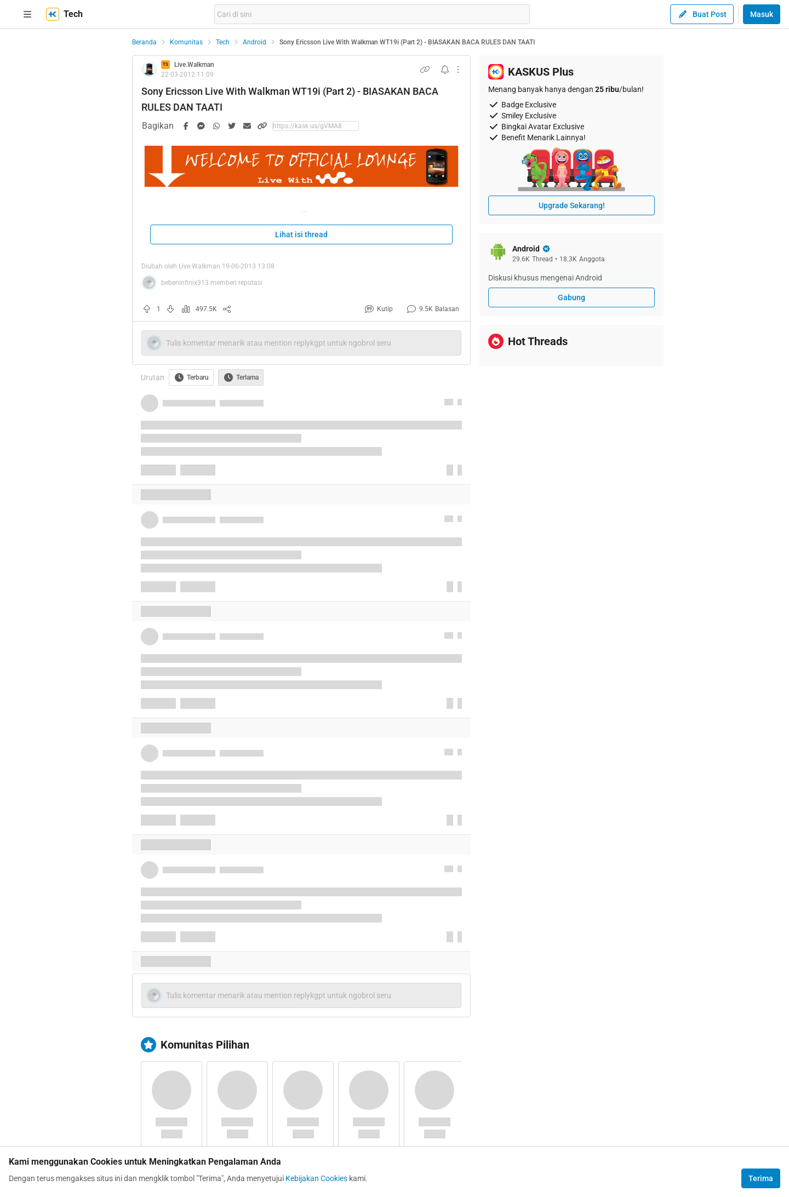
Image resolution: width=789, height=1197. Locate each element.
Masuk (761, 14)
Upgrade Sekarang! (572, 205)
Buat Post (702, 14)
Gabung (571, 297)
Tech (223, 42)
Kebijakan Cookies (316, 1178)
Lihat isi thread (301, 234)
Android (254, 42)
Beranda (144, 42)
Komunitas (186, 42)
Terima (760, 1178)
